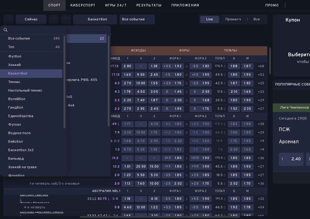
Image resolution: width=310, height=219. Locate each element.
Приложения (185, 5)
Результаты (149, 5)
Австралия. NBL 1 (106, 191)
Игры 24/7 (116, 5)
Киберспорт (83, 5)
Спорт (54, 5)
